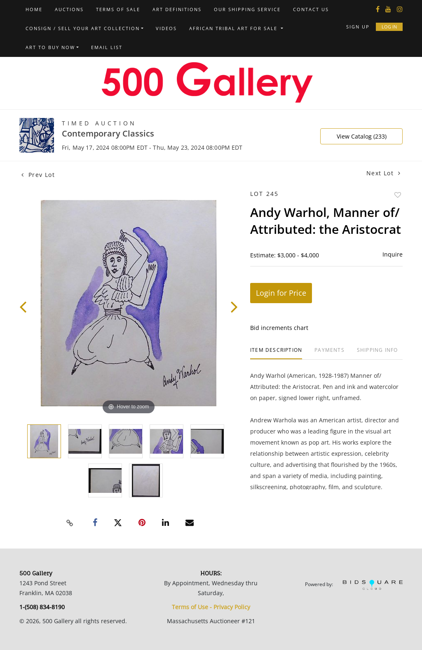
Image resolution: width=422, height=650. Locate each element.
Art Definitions (177, 9)
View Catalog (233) (362, 136)
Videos (166, 28)
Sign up (358, 27)
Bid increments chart (279, 328)
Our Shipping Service (247, 9)
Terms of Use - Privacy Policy (211, 607)
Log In (389, 27)
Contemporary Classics (108, 133)
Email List (106, 47)
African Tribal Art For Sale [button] (234, 28)
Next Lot (383, 173)
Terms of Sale (118, 9)
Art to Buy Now (50, 47)
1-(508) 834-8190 (42, 607)
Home (34, 9)
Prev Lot (38, 175)
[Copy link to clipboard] (70, 523)
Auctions (69, 9)
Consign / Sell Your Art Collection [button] (83, 28)
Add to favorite (398, 195)
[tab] (276, 353)
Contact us (311, 9)
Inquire (392, 254)
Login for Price (281, 293)
